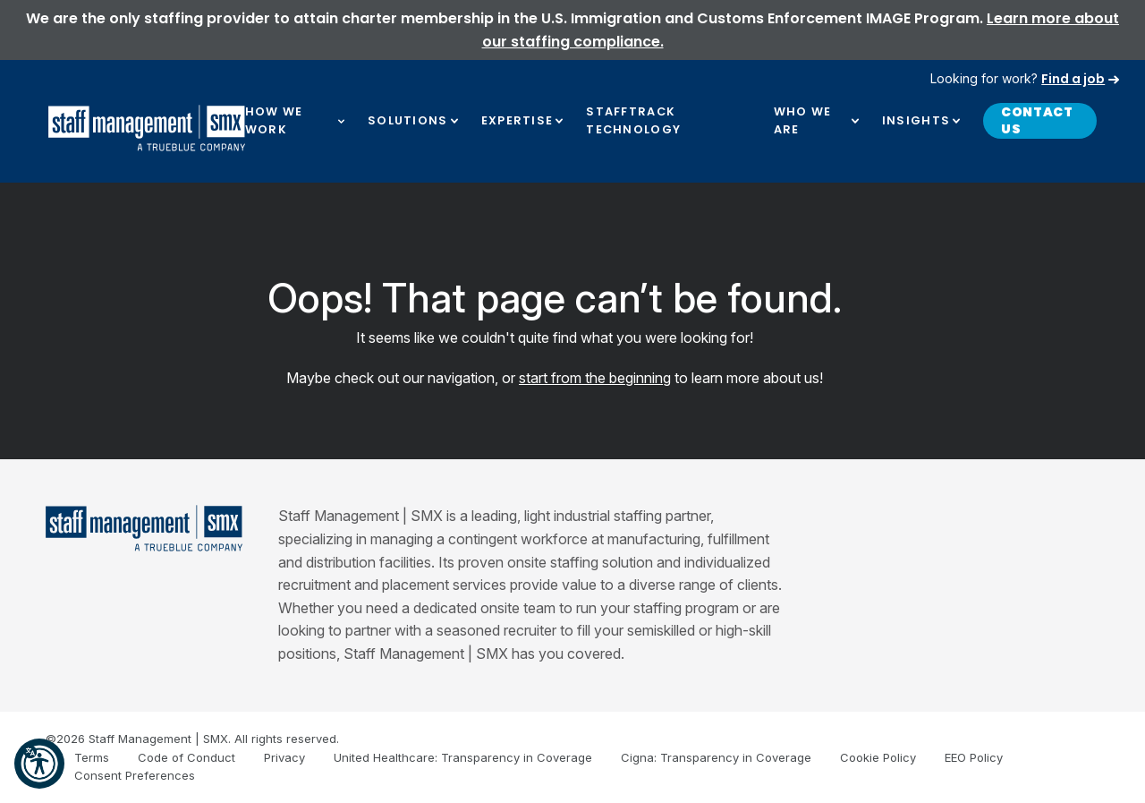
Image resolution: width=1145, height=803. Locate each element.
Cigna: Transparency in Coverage (716, 757)
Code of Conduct (186, 757)
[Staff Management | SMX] (144, 528)
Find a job (1073, 79)
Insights (916, 120)
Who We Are (803, 120)
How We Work (274, 120)
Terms (91, 757)
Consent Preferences (134, 775)
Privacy (284, 757)
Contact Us (1037, 120)
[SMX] (146, 128)
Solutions (408, 120)
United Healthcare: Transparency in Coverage (463, 757)
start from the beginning (595, 378)
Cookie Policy (878, 757)
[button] (39, 764)
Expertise (517, 120)
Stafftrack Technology (633, 120)
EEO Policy (974, 757)
